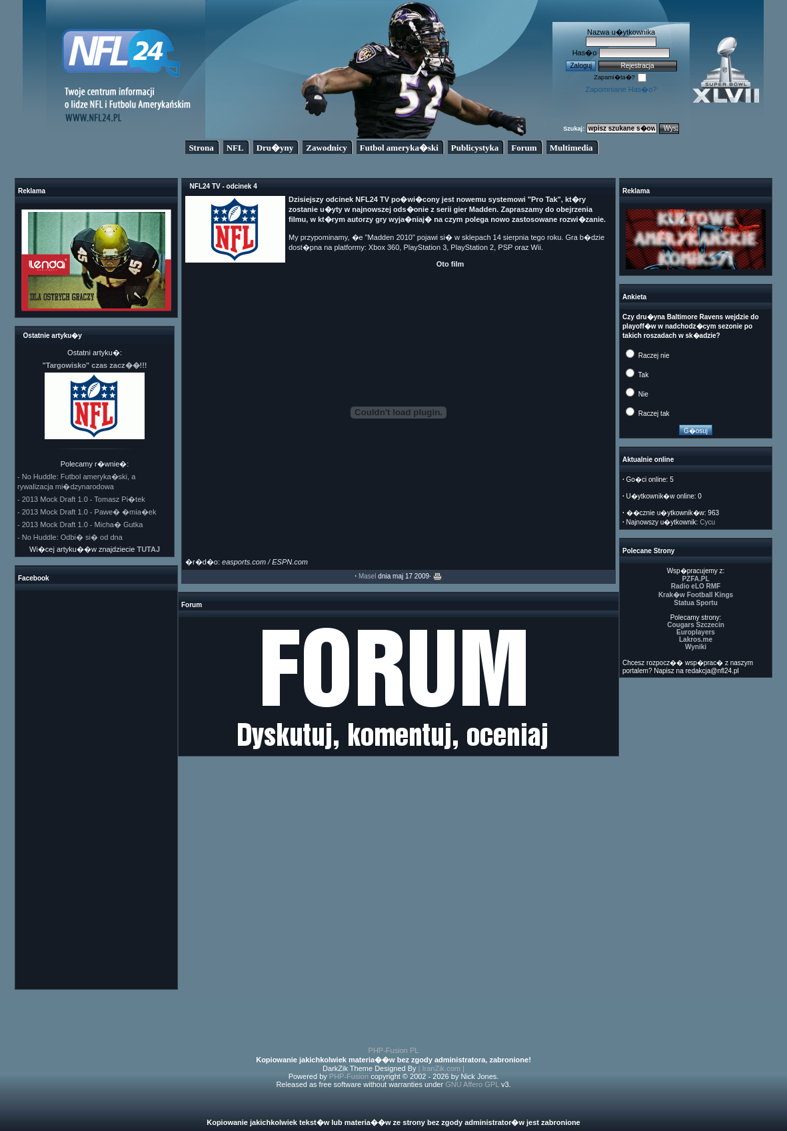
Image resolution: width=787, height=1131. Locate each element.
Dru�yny (275, 148)
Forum (523, 148)
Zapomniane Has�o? (620, 89)
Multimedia (571, 148)
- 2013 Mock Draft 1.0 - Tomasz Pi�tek (81, 499)
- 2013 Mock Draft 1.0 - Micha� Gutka (80, 525)
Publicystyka (475, 148)
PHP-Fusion (349, 1076)
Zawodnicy (326, 148)
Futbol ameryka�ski (399, 148)
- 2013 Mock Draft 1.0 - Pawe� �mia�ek (86, 512)
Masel (368, 576)
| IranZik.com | (441, 1068)
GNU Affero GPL (472, 1084)
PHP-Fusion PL (394, 1050)
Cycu (707, 522)
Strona (201, 148)
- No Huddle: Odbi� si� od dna (70, 537)
